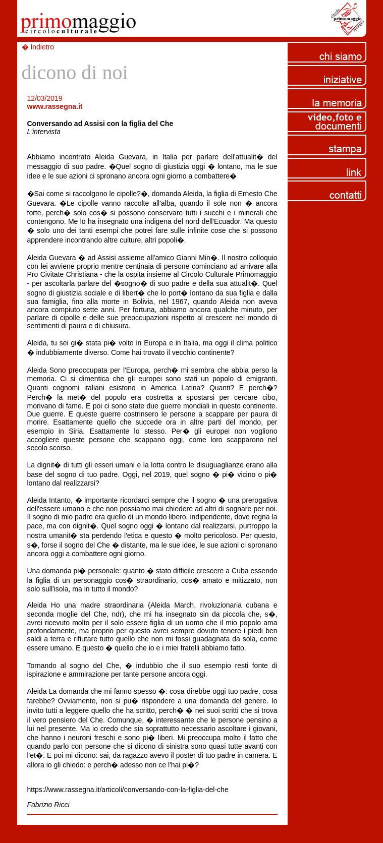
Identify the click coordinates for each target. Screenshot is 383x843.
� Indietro (38, 47)
